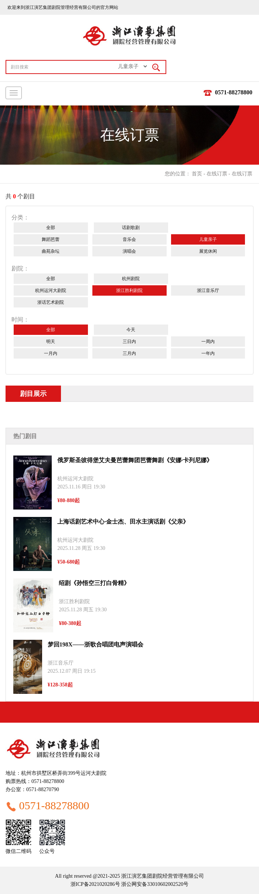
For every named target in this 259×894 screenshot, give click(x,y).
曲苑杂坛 (50, 251)
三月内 (129, 353)
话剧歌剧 (131, 227)
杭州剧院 (131, 278)
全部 (50, 227)
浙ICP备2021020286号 (95, 884)
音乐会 (129, 239)
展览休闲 (208, 251)
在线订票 (217, 174)
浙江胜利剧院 (129, 290)
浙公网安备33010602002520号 (154, 884)
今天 (130, 329)
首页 (197, 174)
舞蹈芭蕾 (50, 239)
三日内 (129, 341)
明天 (50, 341)
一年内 (208, 353)
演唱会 (129, 251)
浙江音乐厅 (208, 290)
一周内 (208, 341)
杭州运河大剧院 (50, 290)
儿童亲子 (208, 239)
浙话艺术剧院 (50, 302)
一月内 (50, 353)
